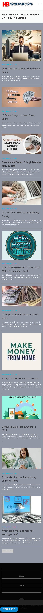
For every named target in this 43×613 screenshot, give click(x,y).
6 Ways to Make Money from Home (20, 378)
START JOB (9, 609)
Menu (39, 4)
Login (21, 576)
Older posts (7, 551)
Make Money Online (9, 65)
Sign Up (21, 585)
